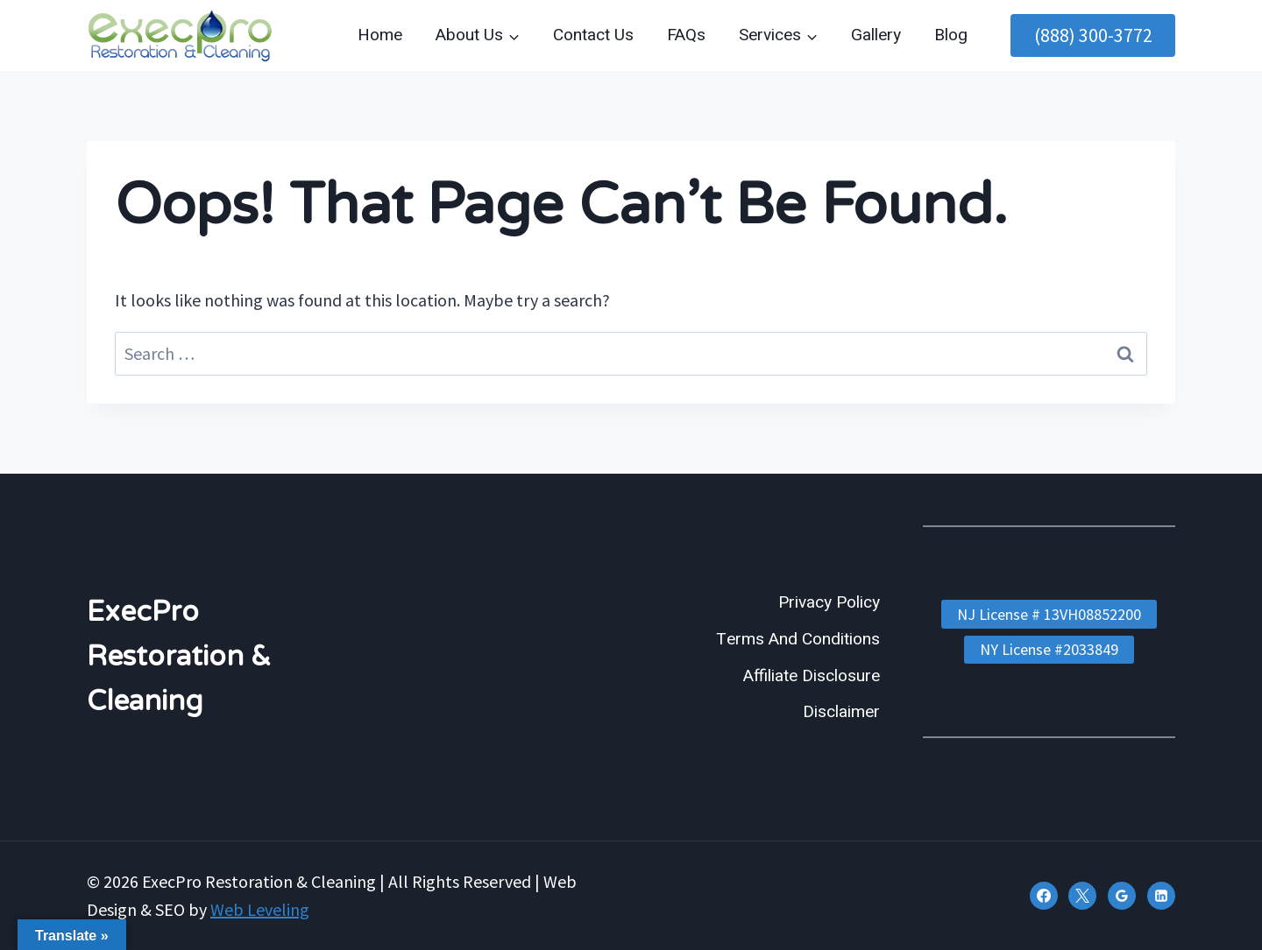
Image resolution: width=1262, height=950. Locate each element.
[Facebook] (1044, 896)
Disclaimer (841, 712)
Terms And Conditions (798, 639)
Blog (951, 35)
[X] (1082, 896)
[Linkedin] (1161, 896)
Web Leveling (259, 909)
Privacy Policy (829, 602)
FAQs (686, 35)
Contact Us (593, 35)
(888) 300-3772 (1093, 35)
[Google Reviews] (1122, 896)
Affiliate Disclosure (811, 676)
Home (380, 35)
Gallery (876, 35)
